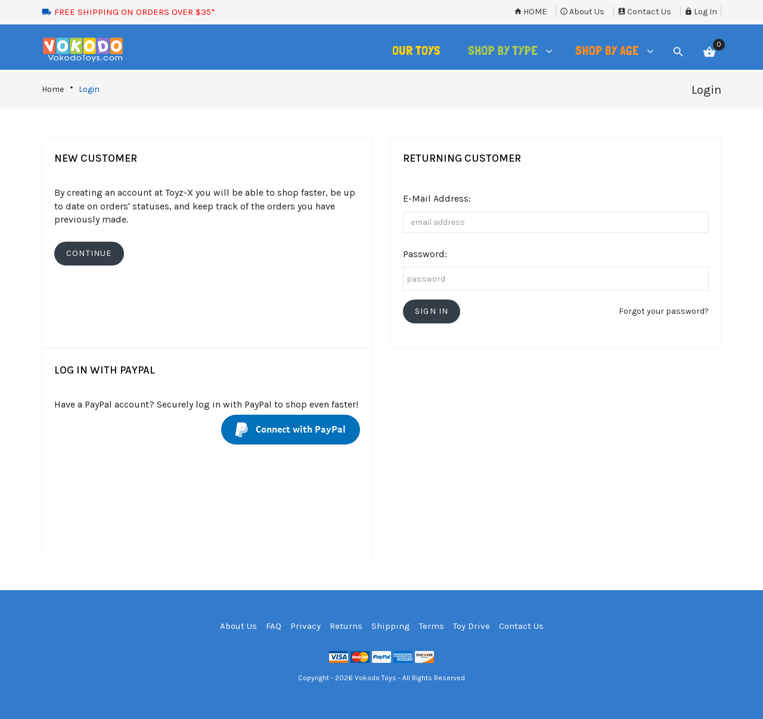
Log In (700, 12)
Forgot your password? (664, 311)
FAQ (273, 626)
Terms (431, 626)
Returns (346, 626)
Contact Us (644, 12)
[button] (431, 311)
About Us (582, 12)
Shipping (390, 626)
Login (89, 89)
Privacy (305, 626)
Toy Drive (471, 626)
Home (530, 12)
